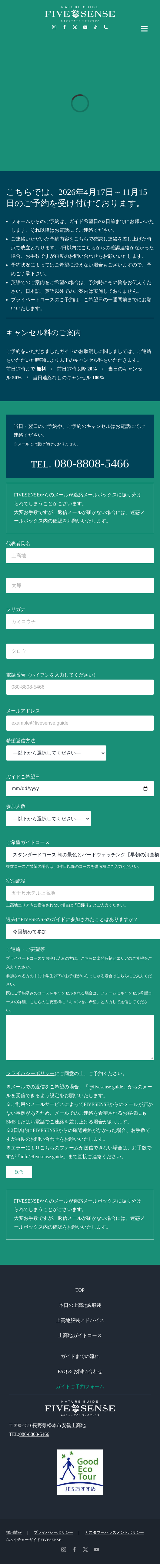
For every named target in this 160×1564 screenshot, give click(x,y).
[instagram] (54, 27)
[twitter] (75, 27)
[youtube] (85, 27)
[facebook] (64, 27)
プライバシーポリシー (30, 1073)
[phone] (106, 27)
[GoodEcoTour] (80, 1451)
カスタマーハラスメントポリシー (114, 1532)
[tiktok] (95, 27)
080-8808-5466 (91, 463)
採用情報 (14, 1532)
